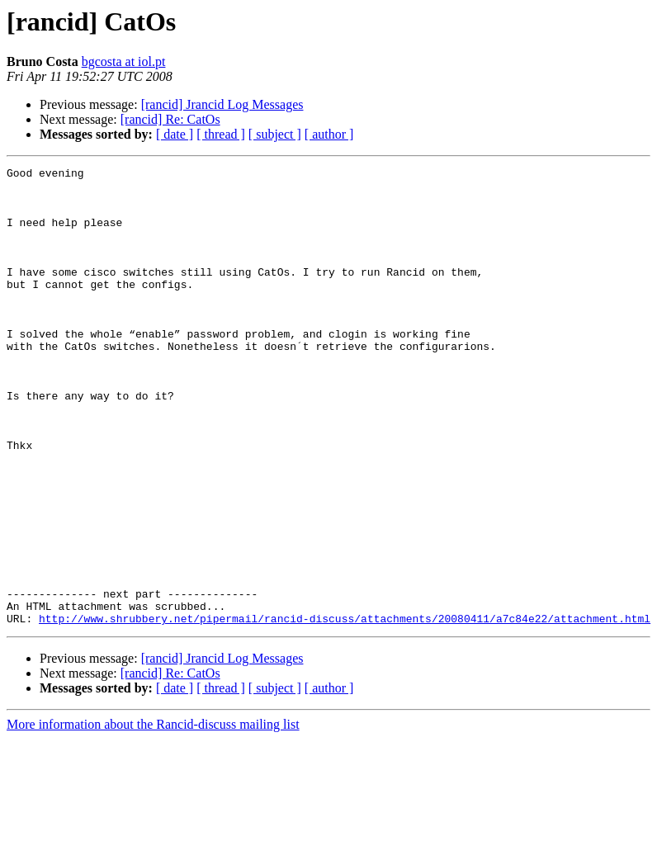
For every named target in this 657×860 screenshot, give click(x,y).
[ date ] (174, 134)
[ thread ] (220, 134)
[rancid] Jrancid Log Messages (222, 104)
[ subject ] (274, 134)
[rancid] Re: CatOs (170, 119)
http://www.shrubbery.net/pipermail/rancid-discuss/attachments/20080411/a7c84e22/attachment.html (344, 709)
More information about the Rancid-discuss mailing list (153, 816)
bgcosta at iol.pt (124, 61)
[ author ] (329, 134)
